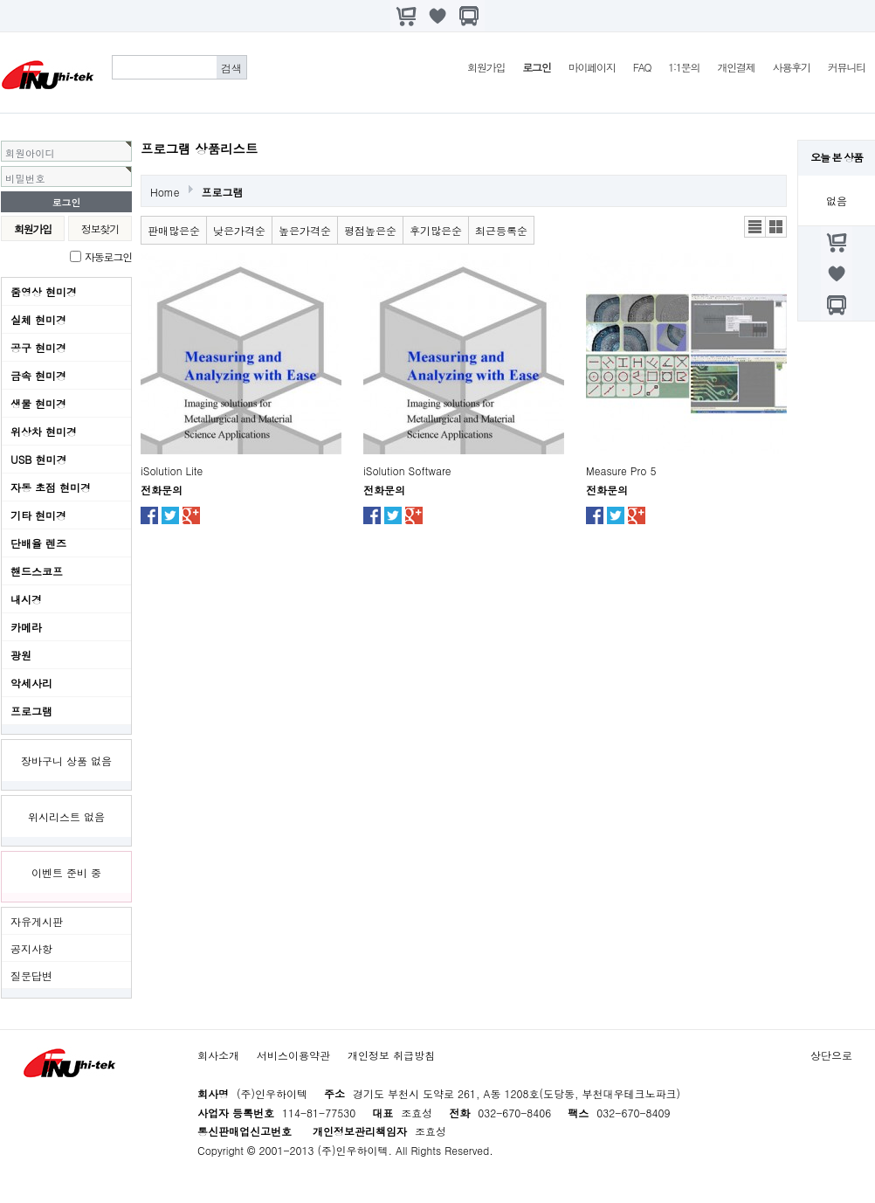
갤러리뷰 (776, 227)
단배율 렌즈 (38, 543)
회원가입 (486, 66)
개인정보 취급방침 (391, 1054)
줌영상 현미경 (43, 291)
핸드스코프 (36, 570)
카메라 (26, 626)
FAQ (642, 66)
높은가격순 (305, 230)
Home (165, 191)
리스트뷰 (755, 227)
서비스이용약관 (293, 1054)
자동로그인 (108, 256)
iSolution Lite (172, 470)
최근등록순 (501, 230)
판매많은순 (174, 230)
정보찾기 (100, 228)
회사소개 (218, 1054)
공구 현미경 (38, 347)
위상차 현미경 (43, 431)
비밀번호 (25, 178)
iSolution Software (407, 470)
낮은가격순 (239, 230)
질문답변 (31, 975)
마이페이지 (592, 66)
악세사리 (31, 682)
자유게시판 (36, 921)
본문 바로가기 (0, 0)
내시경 (26, 598)
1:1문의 (683, 66)
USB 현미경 (38, 459)
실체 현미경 (38, 319)
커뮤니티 (846, 66)
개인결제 (735, 66)
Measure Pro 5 (621, 470)
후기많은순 (436, 230)
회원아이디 (30, 153)
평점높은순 (370, 230)
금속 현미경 (38, 375)
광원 (20, 654)
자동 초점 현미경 (50, 487)
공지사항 (31, 948)
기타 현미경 (38, 515)
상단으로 (831, 1054)
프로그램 (31, 710)
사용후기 (791, 66)
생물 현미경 (38, 403)
